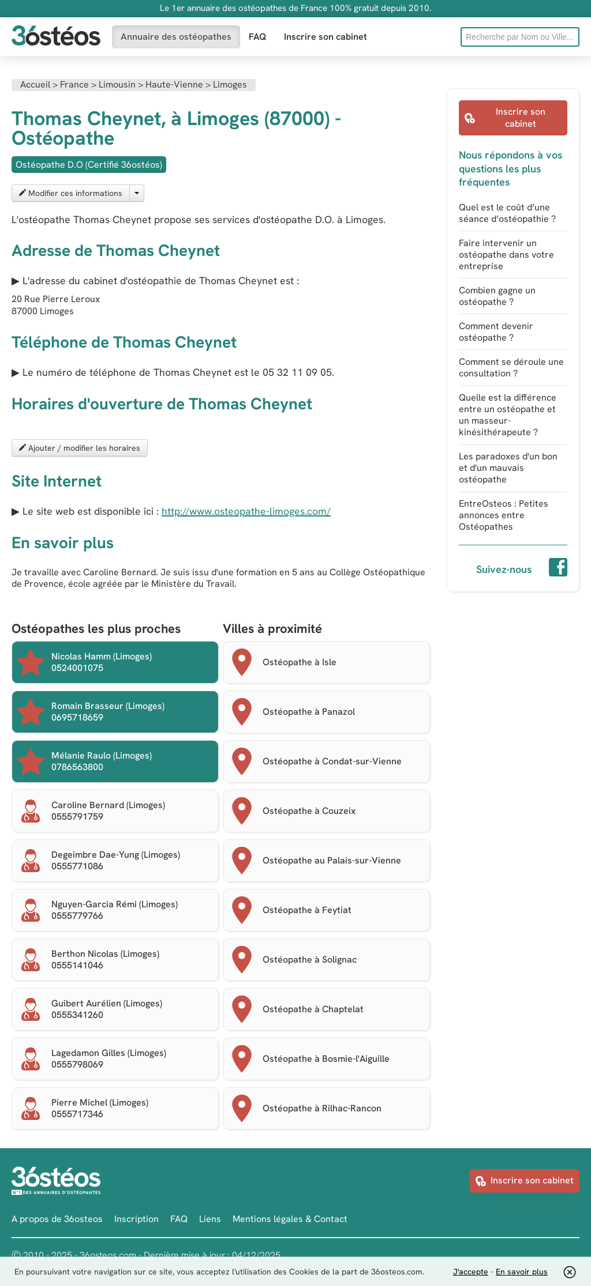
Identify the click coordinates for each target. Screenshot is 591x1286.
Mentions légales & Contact (290, 1219)
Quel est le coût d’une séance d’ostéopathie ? (507, 213)
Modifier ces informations (70, 193)
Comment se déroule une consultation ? (511, 367)
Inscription (136, 1219)
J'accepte (470, 1271)
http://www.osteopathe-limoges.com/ (246, 511)
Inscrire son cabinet (325, 37)
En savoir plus (522, 1271)
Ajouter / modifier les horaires (79, 448)
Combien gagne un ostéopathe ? (497, 296)
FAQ (258, 37)
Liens (210, 1219)
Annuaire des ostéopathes (176, 37)
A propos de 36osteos (57, 1219)
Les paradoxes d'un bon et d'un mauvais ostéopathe (508, 467)
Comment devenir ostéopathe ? (496, 332)
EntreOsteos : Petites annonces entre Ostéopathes (503, 515)
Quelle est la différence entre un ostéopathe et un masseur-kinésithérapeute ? (507, 414)
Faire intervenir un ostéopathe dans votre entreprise (506, 254)
